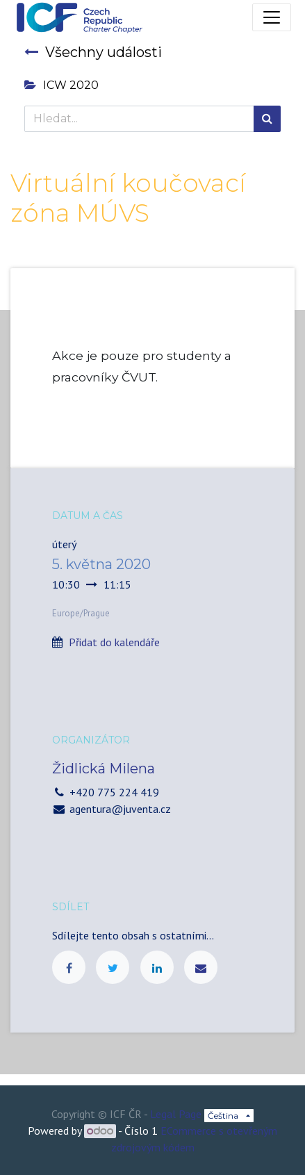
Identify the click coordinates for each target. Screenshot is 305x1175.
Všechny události (93, 52)
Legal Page (175, 1114)
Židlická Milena (103, 768)
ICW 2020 (61, 85)
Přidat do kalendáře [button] (114, 642)
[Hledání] (267, 119)
